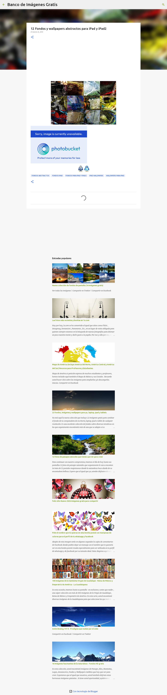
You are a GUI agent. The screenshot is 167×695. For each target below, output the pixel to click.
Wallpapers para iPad (115, 175)
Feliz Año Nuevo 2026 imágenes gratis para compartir (75, 501)
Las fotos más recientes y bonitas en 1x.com (70, 320)
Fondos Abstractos (40, 175)
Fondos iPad (57, 175)
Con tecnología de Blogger (83, 691)
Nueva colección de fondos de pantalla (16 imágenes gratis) (77, 285)
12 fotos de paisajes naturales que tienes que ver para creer (77, 457)
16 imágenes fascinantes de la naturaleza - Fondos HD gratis (78, 664)
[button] (32, 37)
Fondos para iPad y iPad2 (76, 175)
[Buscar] (61, 4)
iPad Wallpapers (96, 175)
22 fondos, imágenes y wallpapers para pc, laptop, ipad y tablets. (79, 413)
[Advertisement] (83, 61)
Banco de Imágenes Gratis (32, 4)
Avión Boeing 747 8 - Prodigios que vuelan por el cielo (75, 629)
